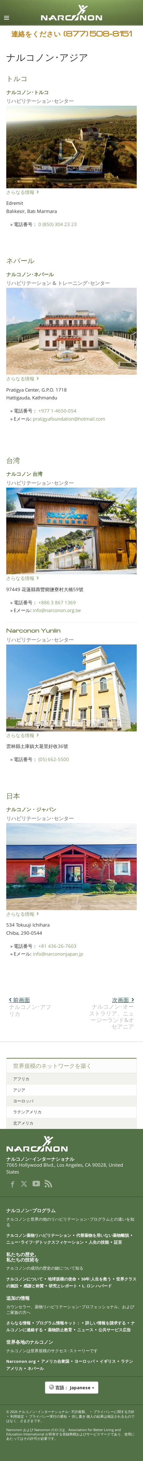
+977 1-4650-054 (57, 410)
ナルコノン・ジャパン (31, 808)
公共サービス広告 (114, 1330)
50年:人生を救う (96, 1279)
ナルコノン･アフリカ (30, 1006)
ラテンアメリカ (27, 1112)
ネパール (35, 1368)
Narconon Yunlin (33, 630)
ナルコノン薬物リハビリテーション (38, 1235)
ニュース (85, 1330)
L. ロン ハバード (97, 1286)
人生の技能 (99, 1242)
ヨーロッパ (23, 1101)
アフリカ (21, 1079)
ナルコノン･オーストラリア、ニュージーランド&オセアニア (111, 1013)
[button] (71, 1390)
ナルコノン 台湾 (24, 473)
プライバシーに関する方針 (114, 1411)
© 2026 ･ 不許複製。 (47, 1411)
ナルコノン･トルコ (27, 91)
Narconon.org (21, 1361)
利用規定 (17, 1416)
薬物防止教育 (60, 1330)
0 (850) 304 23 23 (57, 224)
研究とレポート (63, 1286)
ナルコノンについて (24, 1279)
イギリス (108, 1361)
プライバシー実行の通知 (48, 1416)
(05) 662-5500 (53, 759)
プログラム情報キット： (58, 1323)
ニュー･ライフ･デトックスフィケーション (45, 1242)
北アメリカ (23, 1123)
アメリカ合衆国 (55, 1361)
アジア (19, 1090)
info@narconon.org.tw (57, 610)
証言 (118, 1242)
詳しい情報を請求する (105, 1323)
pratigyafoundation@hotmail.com (69, 419)
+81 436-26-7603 (57, 946)
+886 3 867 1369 (57, 602)
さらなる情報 (20, 192)
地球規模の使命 (62, 1279)
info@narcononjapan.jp (58, 954)
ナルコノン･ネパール (30, 273)
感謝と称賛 (33, 1286)
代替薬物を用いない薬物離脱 (102, 1235)
